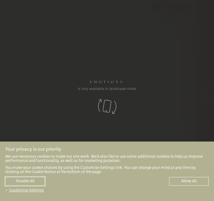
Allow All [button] (189, 181)
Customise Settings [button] (26, 190)
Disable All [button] (25, 181)
